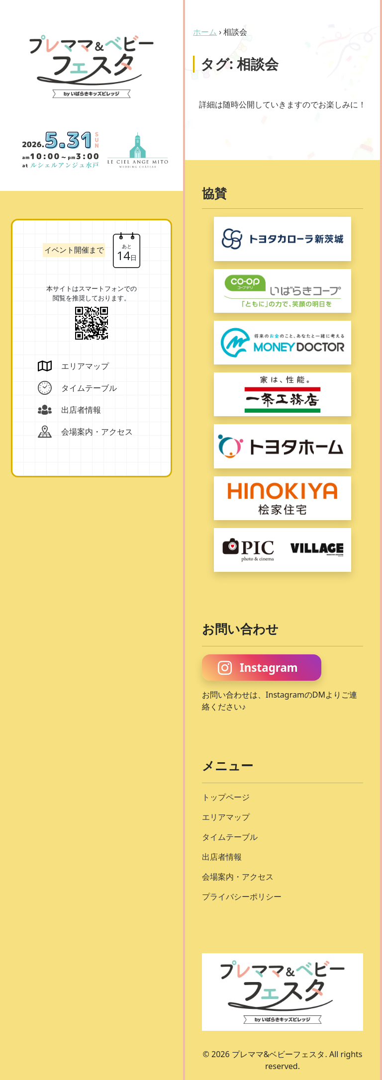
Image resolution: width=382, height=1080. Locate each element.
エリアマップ (226, 816)
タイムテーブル (230, 836)
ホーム (205, 31)
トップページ (226, 797)
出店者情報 (222, 856)
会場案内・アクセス (238, 876)
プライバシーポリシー (242, 896)
